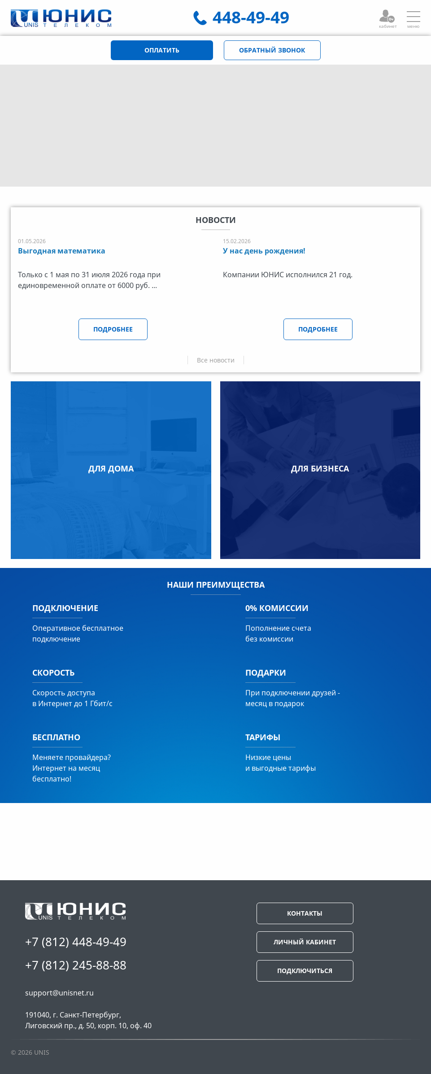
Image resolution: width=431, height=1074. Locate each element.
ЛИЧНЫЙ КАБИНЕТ (305, 942)
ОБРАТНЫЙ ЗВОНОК (272, 50)
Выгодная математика (61, 251)
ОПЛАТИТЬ (161, 50)
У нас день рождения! (264, 251)
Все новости (216, 360)
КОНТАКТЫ (304, 913)
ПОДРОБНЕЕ (113, 329)
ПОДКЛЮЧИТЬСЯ (304, 970)
